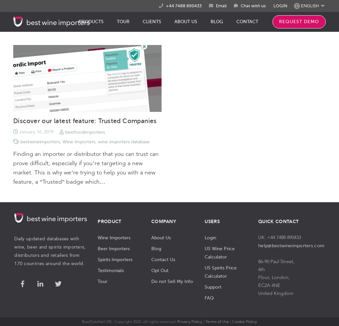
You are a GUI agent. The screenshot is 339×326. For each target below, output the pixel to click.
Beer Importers (114, 248)
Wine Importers (79, 141)
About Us (161, 237)
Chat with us (253, 6)
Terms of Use (217, 321)
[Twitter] (58, 284)
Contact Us (163, 259)
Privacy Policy (189, 321)
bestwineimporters (40, 141)
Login (210, 237)
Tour (102, 281)
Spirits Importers (115, 259)
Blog (156, 248)
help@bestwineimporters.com (291, 245)
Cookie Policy (244, 321)
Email (221, 5)
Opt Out (160, 270)
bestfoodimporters (85, 132)
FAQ (209, 298)
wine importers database (124, 141)
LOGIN (280, 5)
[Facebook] (22, 284)
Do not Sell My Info (172, 281)
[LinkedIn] (40, 284)
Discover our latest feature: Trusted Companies (85, 120)
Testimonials (111, 270)
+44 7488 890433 (184, 5)
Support (213, 287)
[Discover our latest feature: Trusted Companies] (87, 78)
